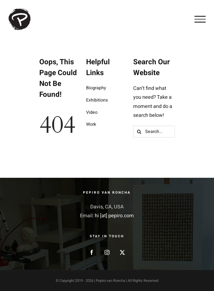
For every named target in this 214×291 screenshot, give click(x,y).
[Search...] (154, 131)
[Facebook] (92, 252)
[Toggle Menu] (200, 19)
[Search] (139, 131)
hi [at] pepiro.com (114, 216)
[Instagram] (107, 252)
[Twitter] (122, 252)
